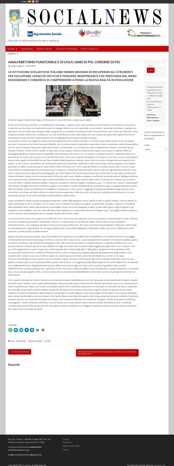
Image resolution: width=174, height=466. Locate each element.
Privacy (66, 449)
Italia (33, 1)
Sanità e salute (44, 48)
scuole (47, 341)
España (29, 1)
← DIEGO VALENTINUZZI (19, 351)
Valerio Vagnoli (17, 66)
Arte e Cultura (88, 48)
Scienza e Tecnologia (66, 48)
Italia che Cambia (35, 341)
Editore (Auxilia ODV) (71, 446)
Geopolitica (27, 48)
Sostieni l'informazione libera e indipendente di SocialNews (154, 135)
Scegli (146, 145)
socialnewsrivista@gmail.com (28, 455)
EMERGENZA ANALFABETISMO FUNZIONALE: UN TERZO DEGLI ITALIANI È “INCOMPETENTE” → (107, 352)
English (37, 1)
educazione (21, 341)
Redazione (67, 442)
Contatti (11, 54)
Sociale (11, 48)
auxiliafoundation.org (18, 450)
